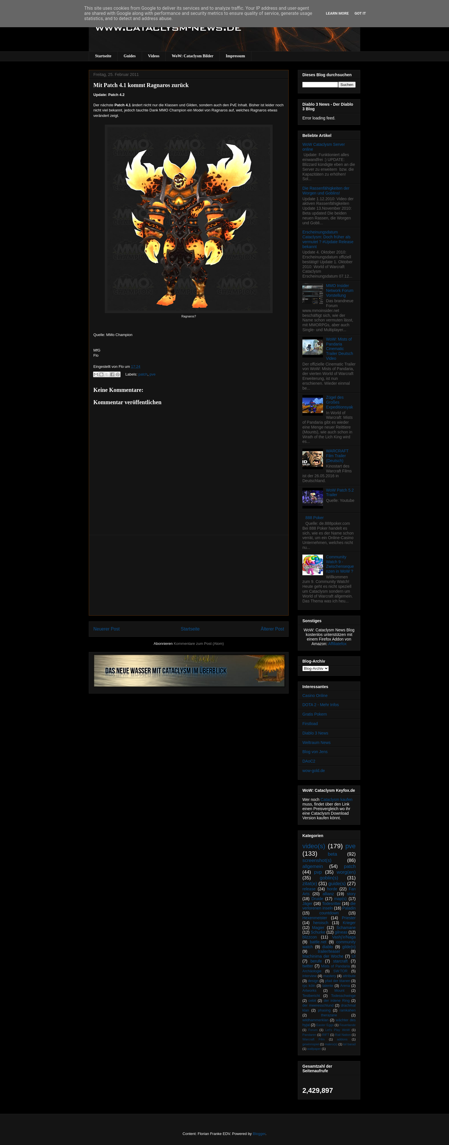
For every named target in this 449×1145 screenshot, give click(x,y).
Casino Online (315, 695)
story (351, 893)
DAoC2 (308, 761)
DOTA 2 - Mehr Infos (320, 704)
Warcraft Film (313, 1039)
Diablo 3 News (315, 733)
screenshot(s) (317, 860)
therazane (329, 1015)
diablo (327, 946)
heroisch (320, 922)
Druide (317, 898)
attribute (349, 976)
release (309, 889)
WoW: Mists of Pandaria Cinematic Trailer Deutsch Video (339, 349)
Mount (339, 991)
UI (354, 956)
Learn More (337, 13)
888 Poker (315, 517)
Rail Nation (343, 1034)
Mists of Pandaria (335, 966)
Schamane (346, 927)
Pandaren (309, 1034)
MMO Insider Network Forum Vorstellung (340, 290)
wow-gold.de (313, 770)
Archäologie (312, 971)
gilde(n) (349, 946)
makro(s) (331, 1044)
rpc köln (308, 986)
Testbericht (311, 996)
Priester (349, 918)
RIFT (325, 1034)
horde (332, 889)
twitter (307, 966)
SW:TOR (340, 971)
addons (342, 1039)
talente (327, 986)
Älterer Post (272, 628)
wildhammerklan (315, 1020)
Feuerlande (347, 1025)
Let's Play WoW (337, 1030)
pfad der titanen (337, 981)
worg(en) (346, 872)
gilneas (341, 932)
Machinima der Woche (322, 956)
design (313, 981)
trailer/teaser (329, 951)
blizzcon (309, 937)
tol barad (349, 1044)
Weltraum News (316, 742)
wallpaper (314, 1048)
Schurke (318, 932)
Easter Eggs (325, 1025)
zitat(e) (309, 883)
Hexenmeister (314, 918)
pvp (318, 872)
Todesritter (331, 903)
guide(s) (337, 883)
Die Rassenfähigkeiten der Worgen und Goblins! (325, 190)
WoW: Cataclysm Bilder (192, 56)
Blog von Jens (315, 751)
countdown (329, 913)
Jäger (307, 903)
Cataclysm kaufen (336, 799)
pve (152, 374)
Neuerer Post (106, 628)
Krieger (349, 922)
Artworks (309, 991)
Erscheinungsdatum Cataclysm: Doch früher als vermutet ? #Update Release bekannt (327, 239)
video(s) (313, 846)
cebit (312, 1001)
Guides (130, 56)
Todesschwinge (343, 996)
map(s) (340, 898)
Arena (345, 986)
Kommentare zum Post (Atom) (199, 643)
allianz (328, 893)
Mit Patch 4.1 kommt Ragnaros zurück (141, 85)
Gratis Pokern (314, 714)
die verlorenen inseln (329, 906)
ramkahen (348, 1010)
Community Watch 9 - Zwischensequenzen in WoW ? (340, 564)
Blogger (259, 1134)
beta (332, 854)
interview (309, 976)
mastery (329, 976)
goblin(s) (329, 878)
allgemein (312, 866)
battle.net (318, 942)
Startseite (103, 56)
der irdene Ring (336, 1001)
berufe (316, 961)
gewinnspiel (310, 1044)
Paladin (349, 908)
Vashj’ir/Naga (344, 937)
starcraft (340, 961)
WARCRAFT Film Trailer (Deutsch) (337, 456)
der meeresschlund (318, 1005)
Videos (153, 56)
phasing (324, 1010)
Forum (312, 1030)
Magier (318, 927)
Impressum (235, 56)
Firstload (310, 723)
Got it (360, 13)
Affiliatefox (337, 643)
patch (142, 374)
